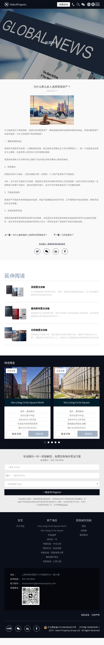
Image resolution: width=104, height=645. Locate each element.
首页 (20, 521)
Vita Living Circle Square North (52, 526)
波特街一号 (52, 539)
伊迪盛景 (52, 535)
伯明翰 (84, 531)
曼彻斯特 (84, 535)
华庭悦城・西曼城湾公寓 (52, 553)
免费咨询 (63, 4)
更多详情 (16, 434)
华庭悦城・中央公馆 (52, 544)
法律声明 (95, 615)
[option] (52, 44)
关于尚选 (20, 526)
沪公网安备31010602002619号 (62, 627)
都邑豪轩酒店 (52, 557)
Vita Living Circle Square (52, 531)
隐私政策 (64, 505)
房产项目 (52, 521)
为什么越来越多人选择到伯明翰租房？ (30, 234)
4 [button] (55, 443)
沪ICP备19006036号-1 (89, 627)
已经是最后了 (68, 234)
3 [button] (52, 443)
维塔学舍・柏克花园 (52, 548)
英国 (84, 526)
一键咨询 (38, 434)
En (88, 4)
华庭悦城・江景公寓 (52, 561)
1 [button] (45, 443)
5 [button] (59, 443)
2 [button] (48, 443)
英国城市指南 (84, 521)
